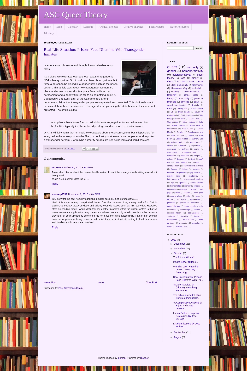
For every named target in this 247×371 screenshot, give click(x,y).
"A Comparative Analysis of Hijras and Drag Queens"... (187, 305)
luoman (122, 358)
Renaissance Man (195, 132)
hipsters (182, 183)
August (178, 337)
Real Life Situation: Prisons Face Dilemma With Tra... (188, 278)
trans (169, 108)
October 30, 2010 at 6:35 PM (77, 167)
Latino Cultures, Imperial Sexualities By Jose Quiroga (186, 316)
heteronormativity (182, 74)
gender (171, 71)
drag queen (181, 162)
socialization (193, 213)
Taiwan (191, 135)
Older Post (151, 282)
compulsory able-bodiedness (181, 152)
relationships (184, 210)
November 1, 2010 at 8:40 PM (84, 194)
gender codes (191, 95)
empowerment (173, 166)
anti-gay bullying (178, 142)
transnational (188, 219)
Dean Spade (184, 112)
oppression (195, 199)
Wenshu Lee (197, 139)
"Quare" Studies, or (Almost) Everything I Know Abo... (185, 287)
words (169, 226)
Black (200, 81)
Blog (59, 26)
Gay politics (172, 122)
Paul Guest (187, 129)
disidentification (192, 92)
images (197, 186)
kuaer (193, 189)
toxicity (195, 105)
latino (177, 193)
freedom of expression (176, 172)
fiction (185, 169)
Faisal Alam (180, 119)
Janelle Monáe (177, 125)
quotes (173, 210)
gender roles (173, 176)
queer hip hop (173, 206)
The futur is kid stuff (183, 257)
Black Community (179, 85)
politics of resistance (189, 203)
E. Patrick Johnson (186, 115)
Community (197, 85)
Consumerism (197, 109)
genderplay (193, 176)
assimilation (197, 88)
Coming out (182, 109)
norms (197, 196)
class (170, 81)
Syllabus (88, 26)
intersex (183, 189)
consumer (185, 156)
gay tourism (195, 172)
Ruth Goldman (177, 135)
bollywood (182, 145)
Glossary (49, 33)
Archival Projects (108, 26)
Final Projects (156, 26)
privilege (185, 102)
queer (172, 67)
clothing (185, 149)
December (179, 243)
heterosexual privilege (193, 179)
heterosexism (173, 179)
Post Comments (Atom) (70, 288)
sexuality (192, 67)
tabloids (184, 216)
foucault (196, 169)
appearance (195, 142)
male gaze (198, 193)
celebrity (175, 92)
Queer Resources (179, 26)
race (183, 78)
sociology (171, 216)
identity (187, 186)
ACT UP (181, 81)
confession (172, 156)
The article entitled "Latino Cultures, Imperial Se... (187, 296)
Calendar (73, 26)
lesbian (187, 193)
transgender (172, 219)
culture (170, 159)
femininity (171, 95)
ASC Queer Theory (76, 14)
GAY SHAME (194, 119)
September (180, 332)
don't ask (191, 159)
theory (196, 216)
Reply (55, 183)
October (178, 253)
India (201, 122)
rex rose (56, 167)
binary (195, 78)
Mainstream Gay (179, 88)
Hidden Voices (188, 122)
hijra (172, 183)
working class (181, 226)
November (179, 248)
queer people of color (193, 206)
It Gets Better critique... (185, 262)
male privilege (176, 196)
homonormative (196, 183)
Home (47, 26)
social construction (176, 105)
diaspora (180, 159)
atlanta (170, 145)
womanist (183, 223)
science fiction (174, 213)
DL (172, 112)
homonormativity (192, 71)
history (170, 98)
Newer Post (50, 282)
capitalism (195, 145)
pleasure (171, 203)
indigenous (172, 189)
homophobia (175, 186)
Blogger (144, 358)
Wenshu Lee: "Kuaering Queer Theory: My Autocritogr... (185, 269)
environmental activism (193, 166)
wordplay (196, 223)
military (188, 196)
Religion (180, 132)
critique (197, 156)
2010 (174, 239)
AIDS (191, 81)
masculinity (184, 98)
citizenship (171, 149)
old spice (181, 199)
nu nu (170, 199)
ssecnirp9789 (59, 194)
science (197, 210)
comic (196, 149)
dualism (195, 162)
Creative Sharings (133, 26)
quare (196, 102)
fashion (174, 169)
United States (182, 139)
